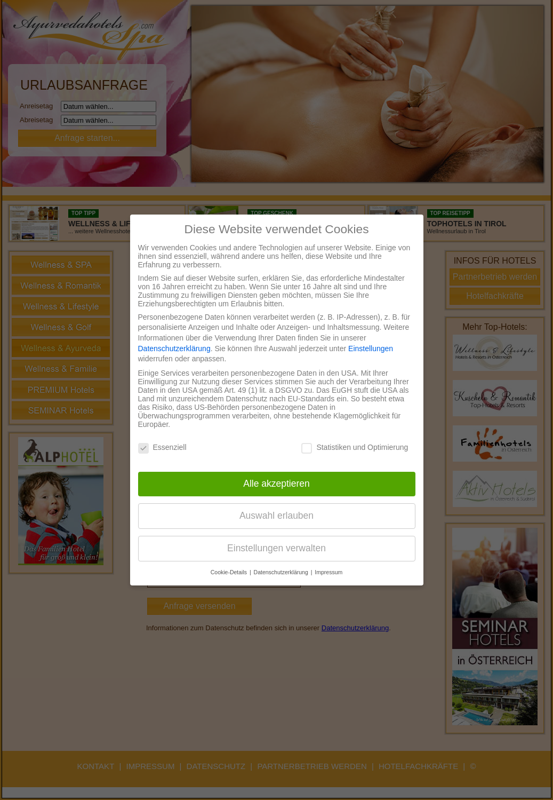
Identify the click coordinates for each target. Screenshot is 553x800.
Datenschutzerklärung (174, 348)
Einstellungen (370, 348)
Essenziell (162, 447)
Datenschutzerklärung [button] (282, 572)
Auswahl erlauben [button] (276, 515)
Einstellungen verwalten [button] (276, 548)
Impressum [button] (328, 572)
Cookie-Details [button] (230, 572)
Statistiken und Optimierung (354, 447)
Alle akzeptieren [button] (276, 483)
